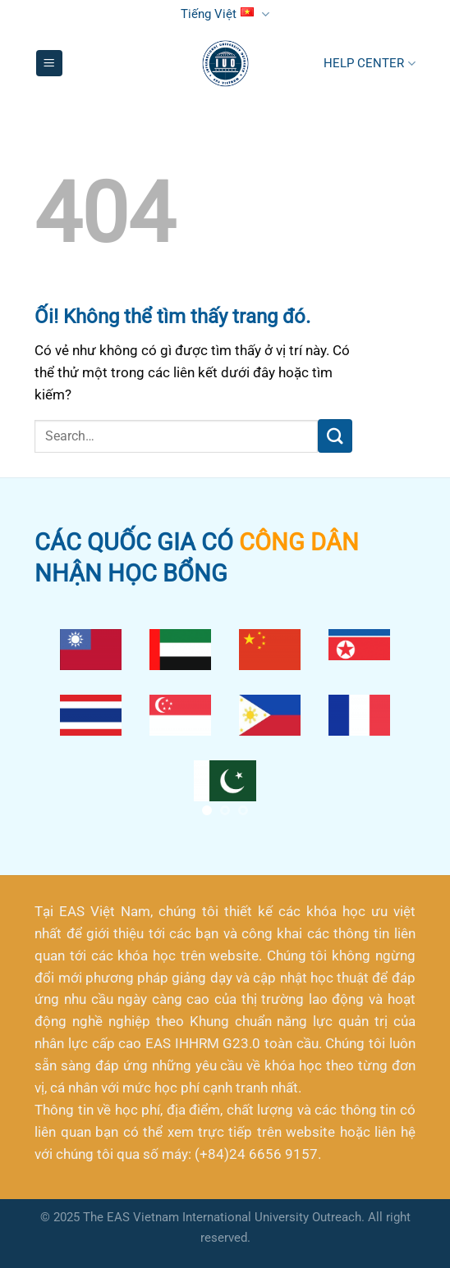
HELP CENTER (369, 63)
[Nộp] (335, 436)
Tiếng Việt (225, 14)
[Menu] (49, 63)
